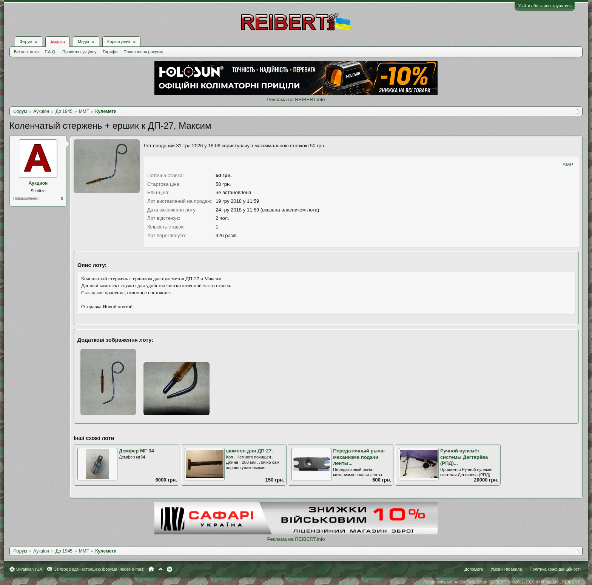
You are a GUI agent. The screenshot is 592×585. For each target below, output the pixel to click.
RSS (169, 569)
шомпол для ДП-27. (249, 451)
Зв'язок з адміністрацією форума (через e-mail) (99, 569)
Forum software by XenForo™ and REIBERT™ (502, 582)
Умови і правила (506, 569)
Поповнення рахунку (143, 51)
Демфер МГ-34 (136, 451)
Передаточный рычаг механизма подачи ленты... (359, 457)
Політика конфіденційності (555, 569)
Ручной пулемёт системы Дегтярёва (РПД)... (464, 457)
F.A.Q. (50, 51)
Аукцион (38, 183)
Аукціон (57, 42)
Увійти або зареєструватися (545, 5)
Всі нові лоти (26, 51)
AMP (568, 164)
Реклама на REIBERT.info (296, 99)
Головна (151, 569)
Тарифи (110, 51)
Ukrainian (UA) (29, 569)
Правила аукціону (79, 51)
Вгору (160, 569)
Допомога (473, 569)
